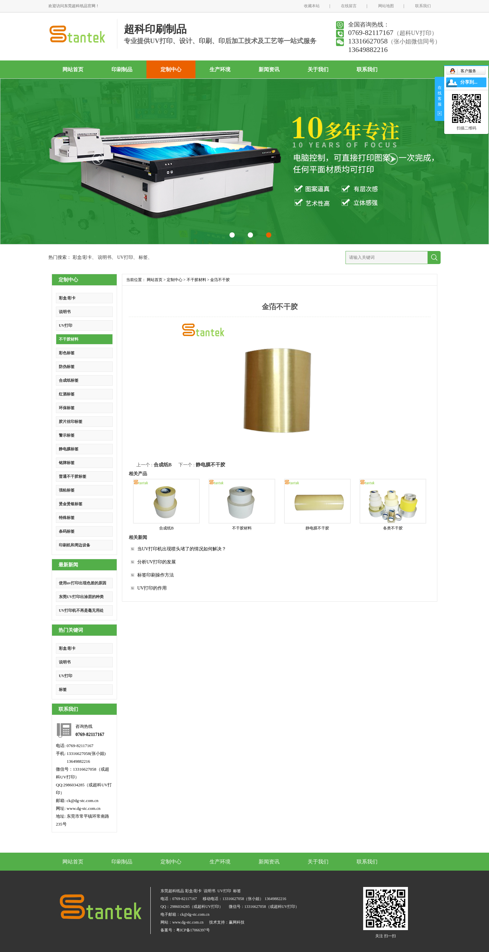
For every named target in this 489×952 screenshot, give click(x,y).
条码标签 (67, 531)
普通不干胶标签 (72, 476)
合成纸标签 (68, 380)
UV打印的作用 (152, 588)
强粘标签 (67, 490)
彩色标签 (67, 353)
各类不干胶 (393, 528)
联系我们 (423, 6)
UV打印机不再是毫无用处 (81, 610)
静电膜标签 (68, 449)
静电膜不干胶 (210, 464)
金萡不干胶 (220, 279)
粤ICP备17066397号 (193, 930)
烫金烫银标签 (70, 504)
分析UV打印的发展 (156, 562)
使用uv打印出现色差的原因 (82, 583)
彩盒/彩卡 (82, 257)
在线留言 (349, 6)
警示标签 (67, 435)
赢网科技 (236, 922)
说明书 (104, 257)
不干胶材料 (68, 339)
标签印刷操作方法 (155, 575)
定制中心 (170, 69)
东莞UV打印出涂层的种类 (81, 596)
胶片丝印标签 (70, 421)
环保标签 (67, 408)
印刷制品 (121, 69)
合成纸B (163, 464)
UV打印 (125, 257)
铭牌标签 (67, 462)
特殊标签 (67, 517)
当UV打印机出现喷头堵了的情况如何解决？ (181, 548)
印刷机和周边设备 (74, 545)
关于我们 (318, 69)
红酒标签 (67, 394)
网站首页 (72, 69)
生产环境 (220, 69)
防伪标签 (67, 366)
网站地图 (386, 6)
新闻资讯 (269, 69)
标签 (143, 257)
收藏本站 (312, 6)
